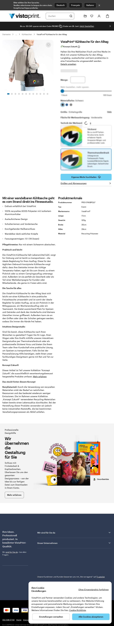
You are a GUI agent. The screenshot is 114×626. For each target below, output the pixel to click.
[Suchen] (71, 16)
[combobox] (58, 16)
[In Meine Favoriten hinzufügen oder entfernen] (48, 45)
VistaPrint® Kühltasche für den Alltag (52, 34)
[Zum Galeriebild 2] (12, 94)
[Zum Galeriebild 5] (22, 94)
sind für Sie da (12, 552)
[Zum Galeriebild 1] (8, 94)
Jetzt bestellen (87, 26)
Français (75, 5)
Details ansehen (68, 64)
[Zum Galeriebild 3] (15, 94)
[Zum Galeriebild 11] (44, 94)
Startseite (6, 34)
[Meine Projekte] (85, 16)
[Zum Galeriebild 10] (40, 94)
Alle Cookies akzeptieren (91, 616)
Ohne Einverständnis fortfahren (93, 589)
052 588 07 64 (8, 600)
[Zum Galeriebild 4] (19, 94)
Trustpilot (41, 554)
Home (18, 600)
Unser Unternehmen (74, 542)
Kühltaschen (27, 34)
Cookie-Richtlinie (77, 610)
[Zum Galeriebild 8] (33, 94)
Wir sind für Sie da (74, 532)
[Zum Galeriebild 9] (37, 94)
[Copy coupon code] (60, 26)
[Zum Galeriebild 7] (29, 94)
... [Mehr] (16, 34)
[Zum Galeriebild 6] (26, 94)
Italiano (90, 5)
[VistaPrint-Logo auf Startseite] (24, 16)
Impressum (28, 600)
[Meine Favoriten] (91, 16)
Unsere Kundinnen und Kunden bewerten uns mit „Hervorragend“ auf (71, 557)
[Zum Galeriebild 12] (47, 94)
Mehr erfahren (40, 376)
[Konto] (99, 16)
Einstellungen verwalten (51, 616)
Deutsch (61, 5)
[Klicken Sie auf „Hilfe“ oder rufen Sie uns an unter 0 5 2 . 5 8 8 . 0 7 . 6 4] (78, 16)
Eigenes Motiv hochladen (86, 177)
